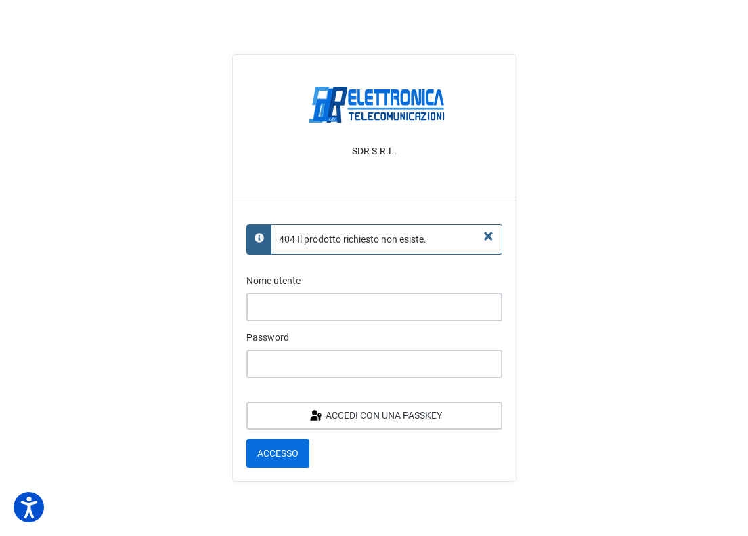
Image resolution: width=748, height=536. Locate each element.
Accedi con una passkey (375, 416)
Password (267, 337)
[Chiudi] (488, 236)
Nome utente (273, 280)
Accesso (278, 453)
